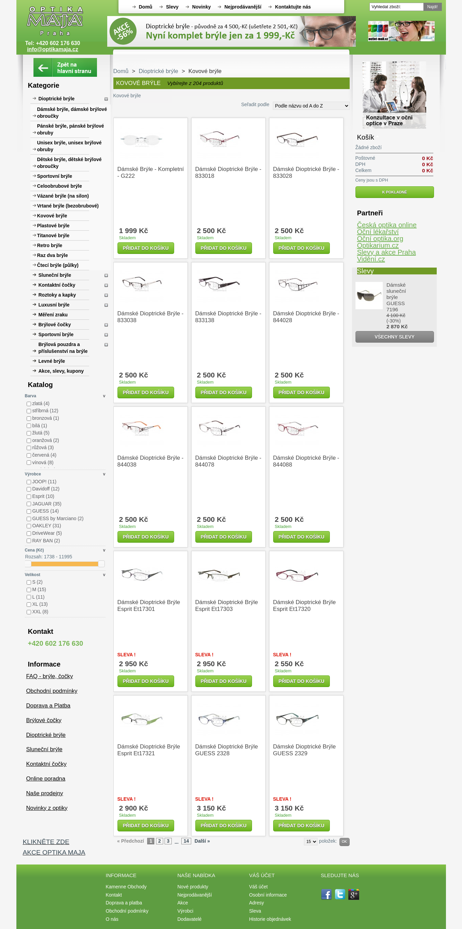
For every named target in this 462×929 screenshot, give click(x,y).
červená (44, 455)
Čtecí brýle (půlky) (58, 265)
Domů (146, 7)
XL (39, 604)
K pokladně (394, 192)
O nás (112, 919)
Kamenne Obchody (126, 886)
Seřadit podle (255, 104)
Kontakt (114, 895)
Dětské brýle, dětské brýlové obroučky (69, 163)
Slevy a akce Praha (386, 252)
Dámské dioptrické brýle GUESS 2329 (304, 750)
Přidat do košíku (146, 248)
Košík (365, 137)
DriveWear (47, 533)
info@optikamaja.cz (52, 49)
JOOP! (44, 481)
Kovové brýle (52, 215)
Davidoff (45, 488)
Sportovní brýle (54, 176)
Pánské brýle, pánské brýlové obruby (70, 129)
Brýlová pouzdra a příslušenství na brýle (63, 348)
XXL (40, 611)
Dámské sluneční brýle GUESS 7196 (396, 297)
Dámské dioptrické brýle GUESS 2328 (226, 750)
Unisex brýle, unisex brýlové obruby (69, 146)
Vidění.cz (371, 259)
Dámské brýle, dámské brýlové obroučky (72, 112)
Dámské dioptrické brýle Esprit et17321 (148, 750)
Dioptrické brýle (57, 98)
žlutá (41, 432)
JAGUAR (46, 503)
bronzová (45, 418)
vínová (42, 462)
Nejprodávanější (242, 7)
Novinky (201, 7)
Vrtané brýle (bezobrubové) (68, 206)
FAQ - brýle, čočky (49, 676)
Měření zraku (53, 314)
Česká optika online (387, 225)
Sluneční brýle (55, 275)
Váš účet (258, 886)
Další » (202, 841)
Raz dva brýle (52, 255)
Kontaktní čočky (57, 285)
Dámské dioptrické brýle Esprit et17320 (304, 605)
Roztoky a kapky (57, 295)
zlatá (41, 403)
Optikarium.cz (378, 245)
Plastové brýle (53, 225)
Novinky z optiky (47, 808)
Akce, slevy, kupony (61, 371)
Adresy (256, 902)
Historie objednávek (270, 919)
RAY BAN (46, 540)
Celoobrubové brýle (59, 186)
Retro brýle (49, 245)
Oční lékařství (378, 231)
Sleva (255, 911)
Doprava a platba (124, 902)
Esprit (43, 496)
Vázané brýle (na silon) (63, 196)
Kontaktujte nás (293, 7)
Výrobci (186, 911)
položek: (328, 841)
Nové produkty (193, 886)
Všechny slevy (395, 337)
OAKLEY (46, 525)
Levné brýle (52, 361)
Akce (183, 902)
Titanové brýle (53, 235)
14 (186, 841)
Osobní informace (268, 895)
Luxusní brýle (54, 305)
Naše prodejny (44, 793)
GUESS (45, 511)
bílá (39, 425)
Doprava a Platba (48, 705)
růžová (43, 447)
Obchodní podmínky (52, 691)
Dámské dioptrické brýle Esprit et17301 (148, 605)
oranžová (45, 440)
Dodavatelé (190, 919)
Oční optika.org (380, 238)
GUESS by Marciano (57, 518)
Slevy (172, 7)
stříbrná (45, 410)
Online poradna (46, 778)
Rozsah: (34, 556)
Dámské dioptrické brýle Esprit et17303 (226, 605)
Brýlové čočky (55, 324)
